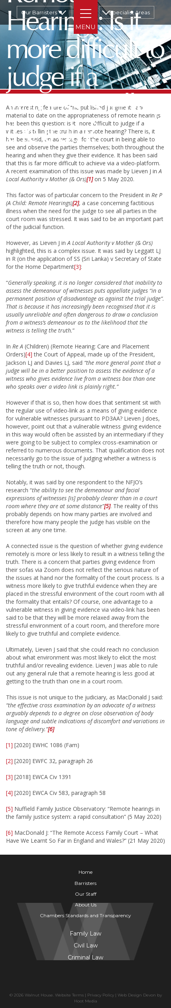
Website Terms (69, 995)
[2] (9, 761)
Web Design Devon (137, 995)
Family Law (85, 933)
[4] (29, 354)
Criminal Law (85, 957)
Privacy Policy (100, 995)
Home (85, 872)
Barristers (85, 883)
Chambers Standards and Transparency (85, 915)
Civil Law (86, 945)
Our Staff (85, 894)
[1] (9, 745)
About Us (85, 905)
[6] (9, 832)
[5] (9, 808)
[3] (77, 266)
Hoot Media (85, 1001)
